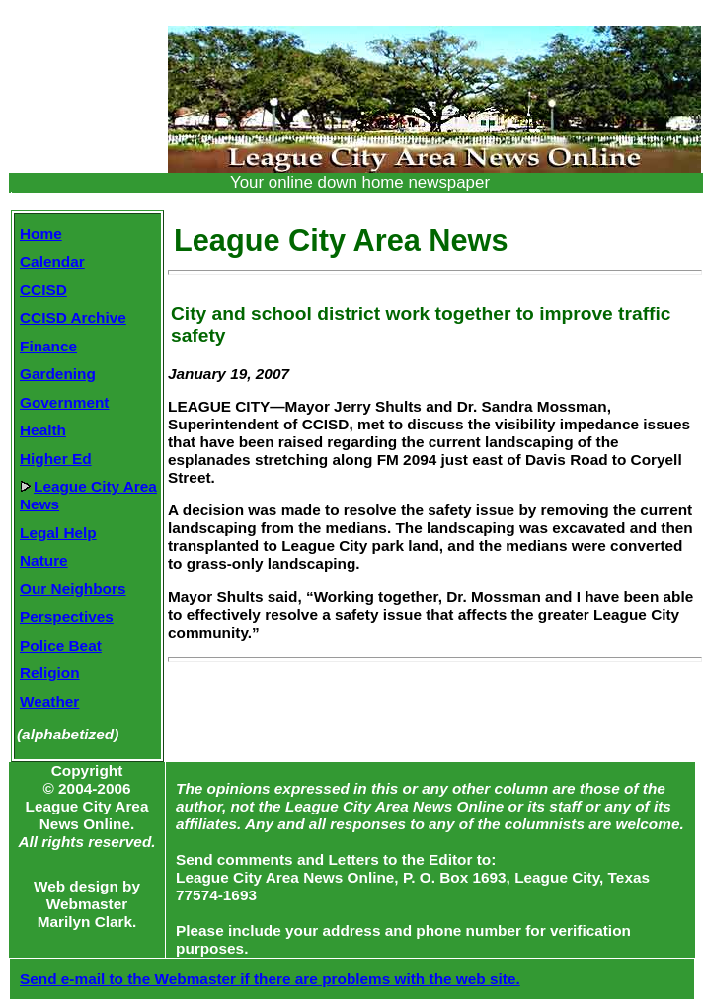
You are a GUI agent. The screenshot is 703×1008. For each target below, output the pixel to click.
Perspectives (67, 616)
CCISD (43, 289)
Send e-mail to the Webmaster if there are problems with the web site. (270, 978)
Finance (48, 346)
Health (43, 430)
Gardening (58, 373)
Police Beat (61, 645)
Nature (44, 560)
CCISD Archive (73, 317)
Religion (50, 672)
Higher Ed (56, 458)
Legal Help (58, 532)
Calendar (52, 261)
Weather (49, 701)
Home (41, 233)
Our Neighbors (73, 589)
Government (64, 402)
